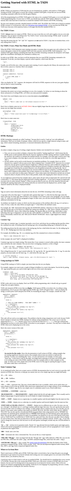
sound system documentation (38, 461)
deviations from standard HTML (38, 25)
